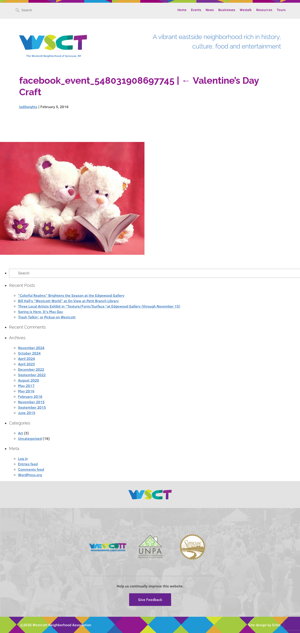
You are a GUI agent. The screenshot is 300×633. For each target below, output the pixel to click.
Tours (281, 9)
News (210, 9)
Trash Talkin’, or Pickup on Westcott (47, 317)
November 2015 (31, 401)
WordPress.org (30, 474)
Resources (264, 9)
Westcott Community (53, 42)
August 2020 (28, 380)
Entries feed (28, 463)
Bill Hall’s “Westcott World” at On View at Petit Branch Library (68, 300)
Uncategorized (30, 438)
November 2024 (31, 347)
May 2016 (26, 391)
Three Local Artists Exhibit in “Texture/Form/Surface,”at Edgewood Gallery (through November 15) (99, 306)
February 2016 (30, 396)
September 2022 (32, 374)
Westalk (246, 9)
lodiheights (28, 106)
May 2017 (26, 385)
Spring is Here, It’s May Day (40, 311)
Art (20, 433)
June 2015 (26, 412)
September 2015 (32, 407)
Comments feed (31, 469)
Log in (23, 458)
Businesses (226, 9)
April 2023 (26, 364)
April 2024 (26, 358)
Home (181, 9)
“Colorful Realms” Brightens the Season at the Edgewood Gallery (71, 295)
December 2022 (31, 369)
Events (196, 9)
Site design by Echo (264, 624)
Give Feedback (150, 599)
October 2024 (29, 353)
